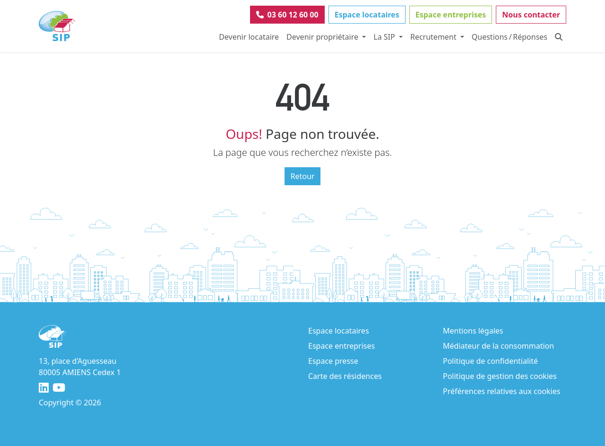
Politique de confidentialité (490, 361)
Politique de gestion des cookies (500, 376)
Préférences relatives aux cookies (501, 391)
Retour (303, 176)
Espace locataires (367, 14)
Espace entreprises (450, 14)
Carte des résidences (345, 376)
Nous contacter (531, 14)
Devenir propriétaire (323, 37)
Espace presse (333, 361)
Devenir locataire (249, 37)
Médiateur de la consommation (498, 346)
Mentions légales (473, 331)
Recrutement (434, 37)
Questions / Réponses (509, 37)
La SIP (385, 37)
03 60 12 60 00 (287, 14)
